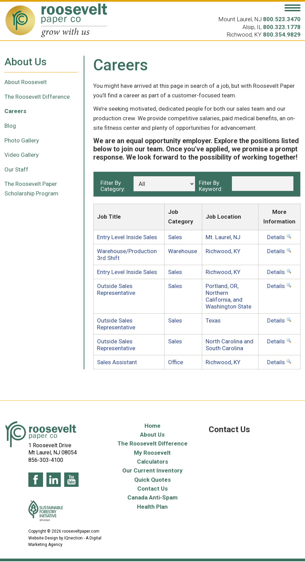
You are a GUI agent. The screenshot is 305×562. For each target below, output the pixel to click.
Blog (10, 125)
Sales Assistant (117, 362)
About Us (152, 434)
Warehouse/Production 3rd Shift (127, 254)
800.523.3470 (282, 19)
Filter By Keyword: (211, 185)
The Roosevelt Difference (37, 96)
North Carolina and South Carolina (229, 345)
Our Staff (16, 169)
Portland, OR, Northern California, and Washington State (228, 296)
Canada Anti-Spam (152, 497)
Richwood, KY (223, 251)
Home (152, 425)
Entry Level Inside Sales (127, 237)
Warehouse (182, 251)
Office (175, 362)
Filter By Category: (112, 185)
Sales (175, 237)
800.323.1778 (282, 27)
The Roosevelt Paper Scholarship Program (31, 188)
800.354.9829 (282, 34)
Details (279, 237)
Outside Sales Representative (116, 289)
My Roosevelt (152, 452)
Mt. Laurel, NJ (223, 237)
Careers (15, 111)
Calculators (152, 461)
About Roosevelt (25, 82)
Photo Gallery (21, 140)
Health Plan (152, 506)
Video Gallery (21, 154)
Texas (213, 320)
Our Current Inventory (152, 470)
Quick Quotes (152, 479)
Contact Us (152, 488)
